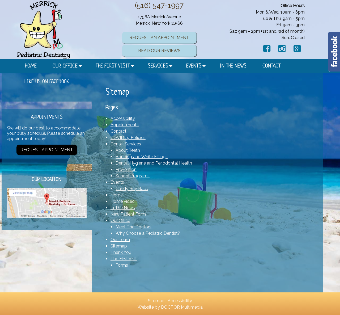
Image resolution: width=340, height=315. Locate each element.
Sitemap (118, 246)
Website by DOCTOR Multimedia (170, 307)
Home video (122, 201)
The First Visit (113, 66)
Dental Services (125, 143)
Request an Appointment (159, 37)
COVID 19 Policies (128, 137)
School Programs (133, 175)
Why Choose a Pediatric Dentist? (148, 233)
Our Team (120, 239)
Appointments (124, 124)
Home (31, 66)
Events (193, 66)
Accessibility (122, 118)
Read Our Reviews (159, 50)
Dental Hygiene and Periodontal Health (154, 163)
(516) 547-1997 (159, 5)
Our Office (65, 66)
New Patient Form (128, 214)
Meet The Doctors (133, 226)
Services (158, 66)
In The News (232, 66)
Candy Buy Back (132, 188)
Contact (271, 66)
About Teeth (128, 150)
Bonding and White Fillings (142, 156)
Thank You (120, 252)
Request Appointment (46, 149)
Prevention (126, 169)
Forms (122, 265)
